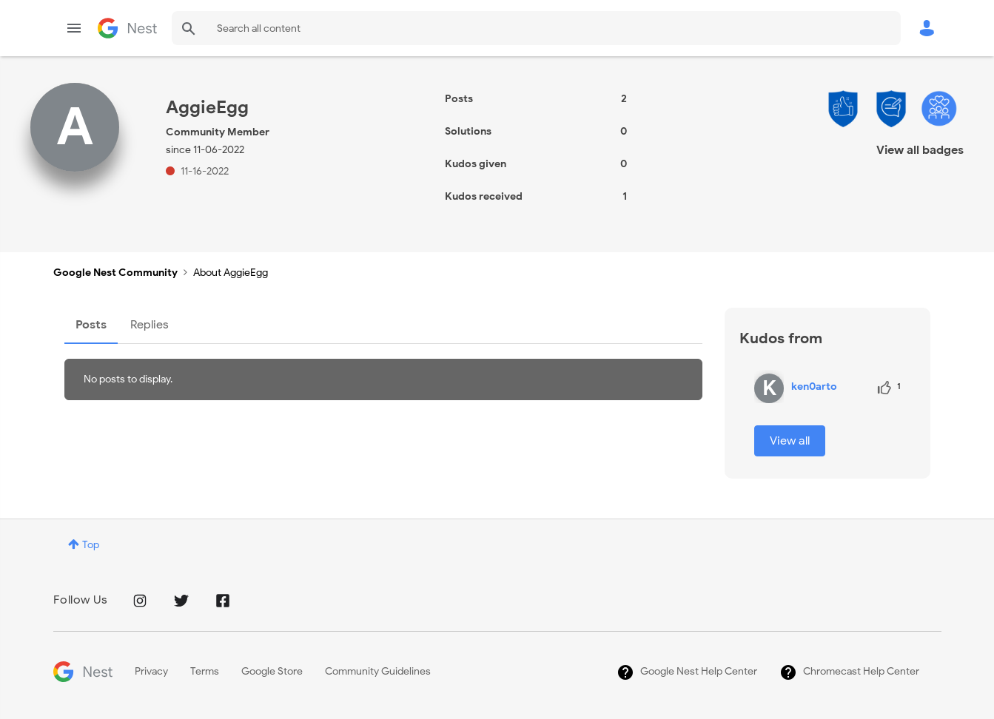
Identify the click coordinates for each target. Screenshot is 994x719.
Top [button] (90, 545)
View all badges (920, 150)
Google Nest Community (127, 28)
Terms (204, 671)
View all (790, 440)
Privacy (151, 671)
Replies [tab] (149, 324)
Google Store (272, 671)
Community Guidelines (378, 671)
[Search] (536, 28)
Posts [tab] (91, 324)
